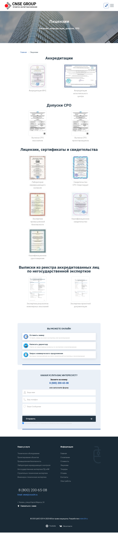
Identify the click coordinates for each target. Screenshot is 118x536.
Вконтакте (65, 529)
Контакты (64, 481)
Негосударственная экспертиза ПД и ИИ (33, 473)
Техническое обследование (28, 457)
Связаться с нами (27, 509)
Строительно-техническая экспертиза (33, 477)
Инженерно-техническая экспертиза (32, 481)
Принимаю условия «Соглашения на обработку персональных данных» (48, 427)
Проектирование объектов (28, 461)
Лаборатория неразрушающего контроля (34, 469)
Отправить (59, 422)
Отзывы (63, 477)
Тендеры (64, 473)
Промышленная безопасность (29, 465)
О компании (65, 461)
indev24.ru (84, 522)
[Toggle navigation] (111, 5)
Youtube (51, 529)
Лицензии (64, 469)
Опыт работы (65, 485)
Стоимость (64, 465)
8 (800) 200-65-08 (59, 386)
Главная (23, 52)
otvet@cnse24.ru (30, 498)
